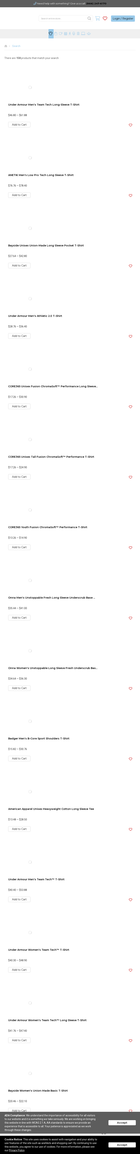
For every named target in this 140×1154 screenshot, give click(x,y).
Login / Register (123, 18)
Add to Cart (19, 124)
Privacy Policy (17, 1150)
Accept (122, 1122)
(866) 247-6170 (96, 3)
